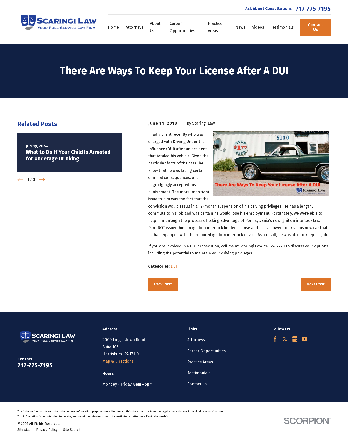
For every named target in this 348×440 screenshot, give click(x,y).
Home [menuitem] (113, 27)
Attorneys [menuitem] (134, 27)
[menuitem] (24, 430)
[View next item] (42, 180)
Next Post (316, 284)
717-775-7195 (313, 9)
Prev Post (163, 284)
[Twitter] (285, 339)
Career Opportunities (206, 351)
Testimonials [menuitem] (282, 27)
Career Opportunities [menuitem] (182, 27)
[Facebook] (275, 339)
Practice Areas (200, 362)
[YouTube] (304, 339)
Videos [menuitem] (258, 27)
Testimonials (198, 373)
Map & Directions (118, 361)
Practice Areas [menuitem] (215, 27)
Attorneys (196, 339)
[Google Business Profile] (294, 339)
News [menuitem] (240, 27)
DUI (174, 266)
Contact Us (315, 27)
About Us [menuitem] (155, 27)
